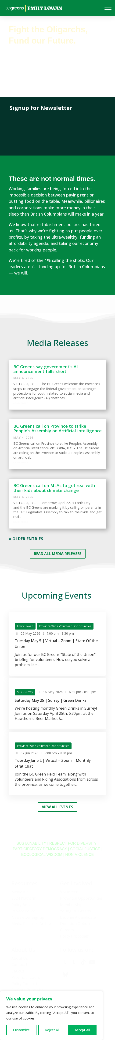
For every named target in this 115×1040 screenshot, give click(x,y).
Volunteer (69, 891)
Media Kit (19, 891)
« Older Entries (26, 538)
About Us (19, 958)
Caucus (17, 971)
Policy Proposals (74, 936)
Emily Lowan (25, 626)
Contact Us (21, 964)
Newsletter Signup (27, 917)
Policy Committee (26, 983)
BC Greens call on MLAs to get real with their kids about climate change (54, 488)
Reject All (52, 1030)
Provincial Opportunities (81, 898)
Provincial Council (26, 977)
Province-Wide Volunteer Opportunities (65, 626)
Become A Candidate (78, 917)
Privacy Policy (23, 911)
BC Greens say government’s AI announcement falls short (45, 369)
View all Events (57, 807)
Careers (67, 929)
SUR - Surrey (25, 692)
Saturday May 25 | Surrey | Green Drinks (50, 700)
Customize (21, 1030)
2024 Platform (23, 898)
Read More (20, 403)
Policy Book (21, 904)
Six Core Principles (27, 990)
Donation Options (76, 923)
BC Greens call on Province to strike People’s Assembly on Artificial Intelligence (57, 428)
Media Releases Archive (31, 923)
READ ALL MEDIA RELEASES (57, 553)
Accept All (82, 1030)
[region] (51, 1015)
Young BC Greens (75, 911)
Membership (71, 904)
